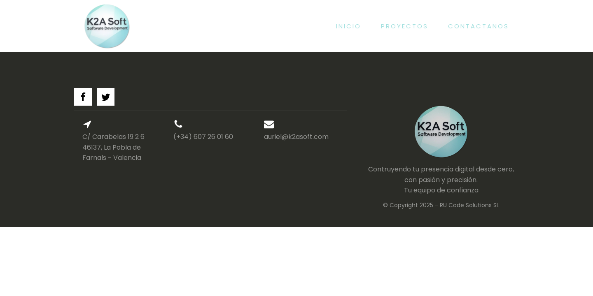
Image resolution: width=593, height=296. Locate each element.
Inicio (348, 26)
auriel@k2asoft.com (296, 136)
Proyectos (404, 26)
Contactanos (478, 26)
